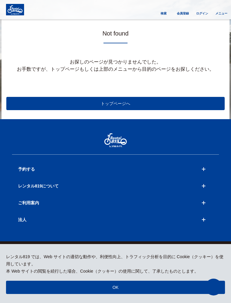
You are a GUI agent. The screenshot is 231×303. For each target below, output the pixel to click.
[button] (213, 287)
